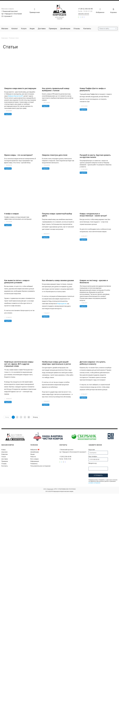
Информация (34, 461)
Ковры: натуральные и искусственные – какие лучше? (93, 214)
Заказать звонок (83, 14)
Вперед (35, 417)
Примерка (53, 29)
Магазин (4, 29)
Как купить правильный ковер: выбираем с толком (56, 89)
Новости (33, 456)
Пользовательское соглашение (40, 466)
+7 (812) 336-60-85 (85, 9)
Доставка (41, 29)
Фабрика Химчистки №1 (15, 96)
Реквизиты (33, 463)
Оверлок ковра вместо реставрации (20, 88)
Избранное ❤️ (34, 449)
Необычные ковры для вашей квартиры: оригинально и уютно (56, 363)
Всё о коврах (34, 459)
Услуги (23, 29)
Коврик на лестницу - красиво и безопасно (94, 281)
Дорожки (4, 452)
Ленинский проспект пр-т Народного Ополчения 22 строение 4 (11, 13)
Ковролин (4, 454)
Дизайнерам (65, 29)
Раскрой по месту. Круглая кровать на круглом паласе (95, 156)
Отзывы (77, 29)
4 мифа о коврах (11, 213)
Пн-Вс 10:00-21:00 (85, 11)
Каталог (14, 29)
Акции (32, 29)
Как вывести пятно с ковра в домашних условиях (16, 281)
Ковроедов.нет (62, 303)
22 (29, 417)
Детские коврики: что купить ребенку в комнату (92, 363)
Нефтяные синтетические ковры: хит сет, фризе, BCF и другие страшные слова (19, 364)
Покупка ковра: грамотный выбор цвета (57, 214)
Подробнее (8, 114)
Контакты (87, 29)
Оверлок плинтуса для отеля (54, 155)
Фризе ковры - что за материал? (18, 155)
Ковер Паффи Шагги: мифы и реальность (93, 89)
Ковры (3, 449)
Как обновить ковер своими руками (58, 280)
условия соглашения (94, 483)
